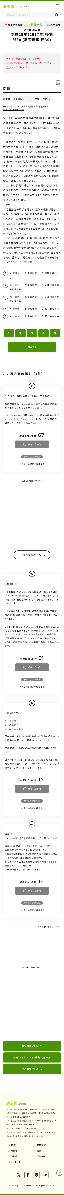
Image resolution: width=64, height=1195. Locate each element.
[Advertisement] (32, 1003)
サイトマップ (14, 1161)
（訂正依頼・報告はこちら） (13, 109)
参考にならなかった (32, 456)
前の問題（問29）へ (32, 1045)
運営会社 (13, 1145)
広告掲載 (41, 1145)
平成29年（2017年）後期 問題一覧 (32, 1057)
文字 (37, 98)
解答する (32, 346)
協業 (39, 1150)
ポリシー (41, 1156)
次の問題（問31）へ (32, 1069)
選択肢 (6, 98)
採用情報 (13, 1150)
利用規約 (13, 1156)
